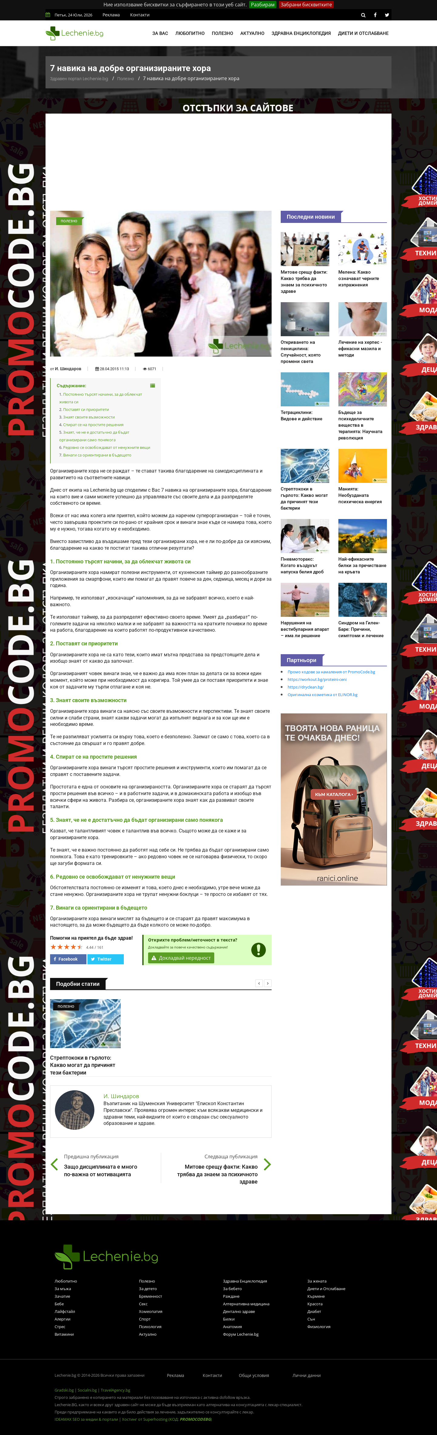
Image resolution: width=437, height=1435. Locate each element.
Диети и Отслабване (326, 1288)
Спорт (145, 1319)
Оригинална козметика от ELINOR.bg (322, 694)
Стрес (60, 1326)
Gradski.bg (64, 1390)
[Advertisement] (218, 165)
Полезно (222, 33)
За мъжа (63, 1288)
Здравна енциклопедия (301, 33)
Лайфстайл (65, 1311)
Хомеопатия (150, 1311)
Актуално (252, 33)
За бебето (232, 1288)
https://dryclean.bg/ (306, 687)
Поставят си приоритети (86, 409)
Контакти (140, 15)
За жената (317, 1281)
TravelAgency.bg (115, 1390)
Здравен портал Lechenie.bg (79, 79)
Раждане (231, 1296)
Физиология (318, 1326)
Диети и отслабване (363, 33)
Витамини (64, 1334)
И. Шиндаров (68, 368)
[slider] (66, 946)
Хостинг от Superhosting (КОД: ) (167, 1419)
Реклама (111, 15)
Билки (229, 1319)
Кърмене (316, 1296)
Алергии (62, 1319)
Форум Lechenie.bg (241, 1334)
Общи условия (254, 1375)
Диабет (314, 1311)
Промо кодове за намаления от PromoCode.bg (331, 672)
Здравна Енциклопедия (245, 1281)
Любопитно (190, 33)
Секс (143, 1304)
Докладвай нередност (181, 958)
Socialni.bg (87, 1390)
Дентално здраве (239, 1311)
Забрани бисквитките (306, 4)
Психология (150, 1326)
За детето (148, 1288)
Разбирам (263, 4)
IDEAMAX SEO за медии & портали (87, 1419)
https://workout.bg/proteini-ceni (317, 679)
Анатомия (232, 1326)
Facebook (65, 959)
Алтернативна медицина (246, 1304)
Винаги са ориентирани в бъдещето (97, 455)
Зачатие (62, 1296)
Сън (311, 1319)
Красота (315, 1304)
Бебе (59, 1304)
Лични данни (307, 1375)
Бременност (150, 1296)
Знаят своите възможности (89, 417)
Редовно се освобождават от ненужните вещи (106, 447)
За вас (160, 33)
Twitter (101, 959)
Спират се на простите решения (93, 424)
